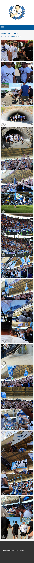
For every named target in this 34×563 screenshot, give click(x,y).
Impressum (5, 550)
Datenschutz (12, 550)
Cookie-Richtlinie (20, 550)
